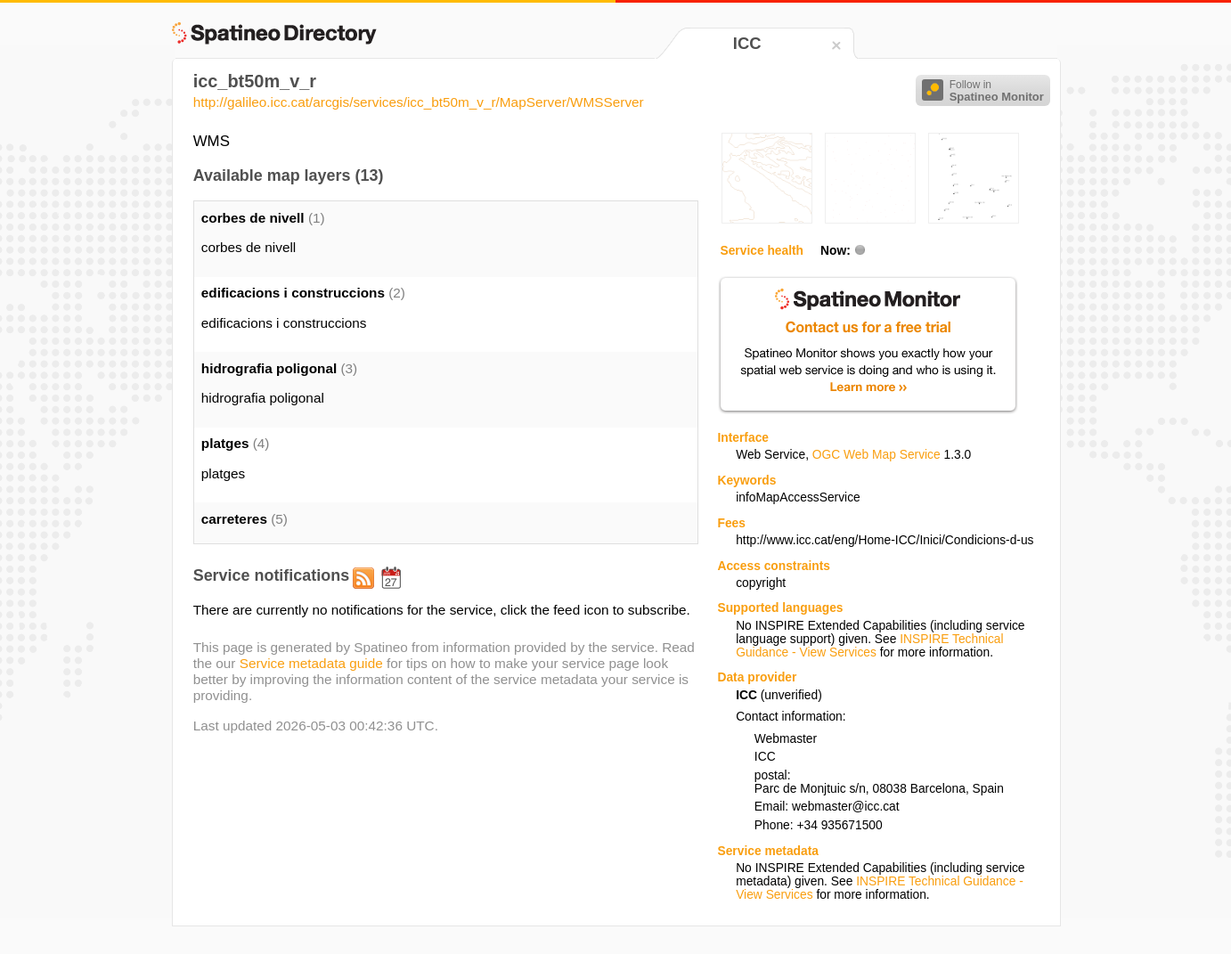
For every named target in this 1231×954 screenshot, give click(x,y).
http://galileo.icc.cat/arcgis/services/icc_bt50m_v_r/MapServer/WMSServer (418, 102)
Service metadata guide (311, 663)
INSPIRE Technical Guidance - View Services (869, 645)
